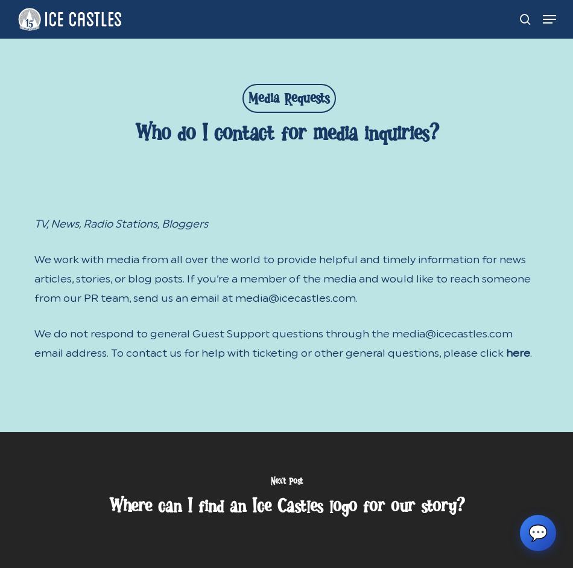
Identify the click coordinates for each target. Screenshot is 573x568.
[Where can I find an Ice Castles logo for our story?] (286, 500)
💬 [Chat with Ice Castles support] (538, 533)
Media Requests (289, 101)
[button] (549, 19)
